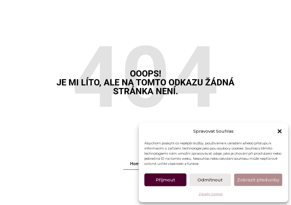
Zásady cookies (211, 194)
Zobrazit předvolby (258, 180)
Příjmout (165, 180)
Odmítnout (210, 180)
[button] (279, 131)
